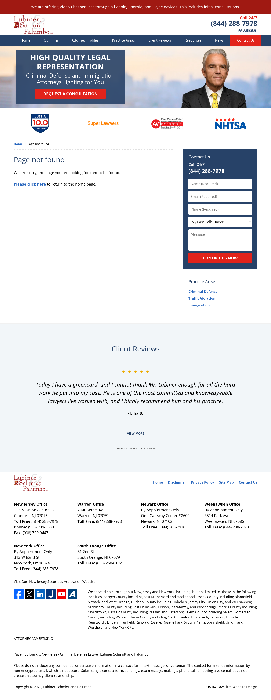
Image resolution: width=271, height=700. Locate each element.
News (219, 40)
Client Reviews (159, 40)
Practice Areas (123, 40)
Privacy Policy (202, 482)
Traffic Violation (202, 298)
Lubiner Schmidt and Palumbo (67, 687)
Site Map (226, 482)
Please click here (30, 184)
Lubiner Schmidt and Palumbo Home (33, 24)
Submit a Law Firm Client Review (136, 448)
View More (135, 433)
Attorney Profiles (85, 40)
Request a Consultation (70, 94)
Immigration (199, 305)
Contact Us (246, 40)
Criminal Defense (202, 291)
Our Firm (51, 40)
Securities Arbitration (64, 581)
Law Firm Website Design (231, 687)
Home (25, 40)
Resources (193, 40)
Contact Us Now (220, 258)
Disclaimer (177, 482)
